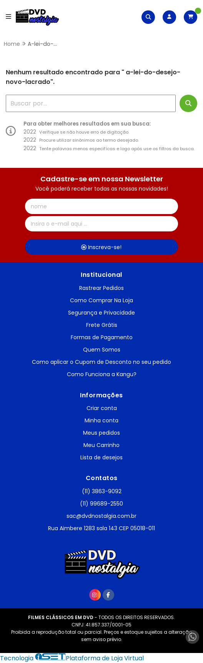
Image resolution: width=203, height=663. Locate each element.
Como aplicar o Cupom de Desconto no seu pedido (101, 362)
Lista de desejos (101, 457)
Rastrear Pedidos (101, 288)
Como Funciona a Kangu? (101, 374)
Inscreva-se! (101, 247)
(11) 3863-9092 (101, 491)
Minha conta (101, 420)
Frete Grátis (101, 325)
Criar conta (102, 408)
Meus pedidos (101, 433)
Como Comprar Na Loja (101, 300)
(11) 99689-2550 (101, 503)
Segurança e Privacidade (101, 312)
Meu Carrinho (101, 445)
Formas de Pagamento (102, 337)
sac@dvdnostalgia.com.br (101, 516)
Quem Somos (101, 349)
